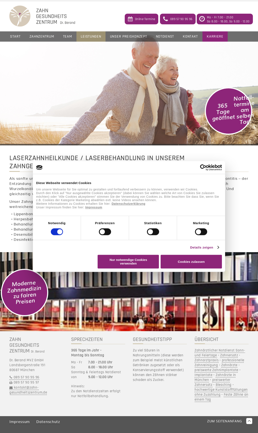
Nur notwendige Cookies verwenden (128, 261)
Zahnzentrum (41, 36)
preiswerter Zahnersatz (212, 382)
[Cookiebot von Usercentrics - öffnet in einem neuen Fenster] (203, 167)
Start (15, 36)
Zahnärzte (229, 365)
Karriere (215, 36)
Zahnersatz (229, 355)
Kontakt (190, 36)
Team (67, 36)
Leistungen (91, 36)
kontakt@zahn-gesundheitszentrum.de (28, 390)
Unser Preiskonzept (128, 36)
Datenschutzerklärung (128, 204)
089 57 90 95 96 (27, 377)
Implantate (204, 375)
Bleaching (224, 384)
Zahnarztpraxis (207, 360)
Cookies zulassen (191, 261)
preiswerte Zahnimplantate (216, 370)
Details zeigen (201, 247)
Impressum (93, 207)
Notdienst (165, 36)
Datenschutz (48, 421)
